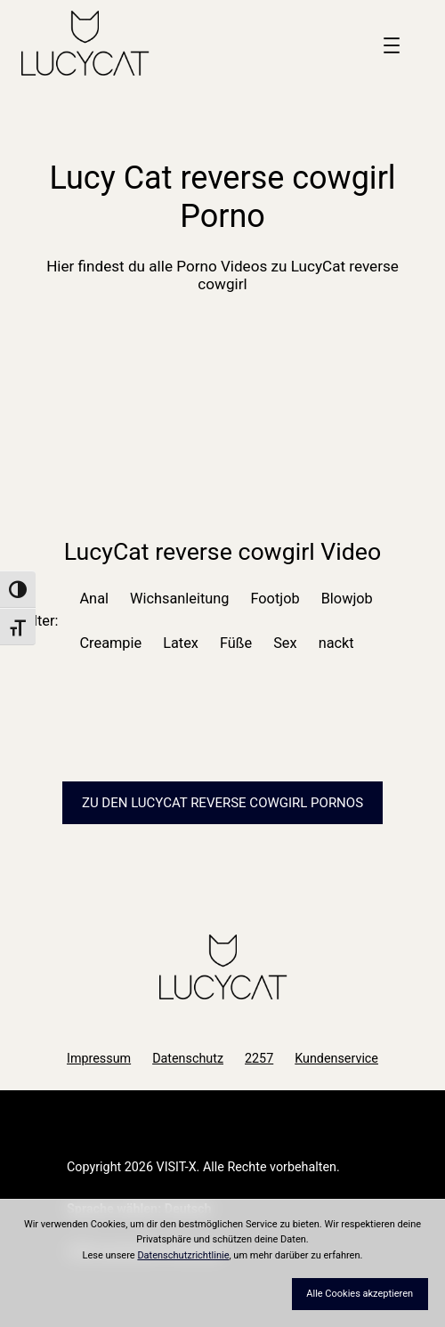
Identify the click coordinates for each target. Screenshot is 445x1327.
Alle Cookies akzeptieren (359, 1293)
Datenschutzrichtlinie (183, 1255)
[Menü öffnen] (391, 45)
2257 (259, 1058)
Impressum (99, 1058)
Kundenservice (336, 1058)
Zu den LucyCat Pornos (222, 803)
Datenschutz (187, 1058)
